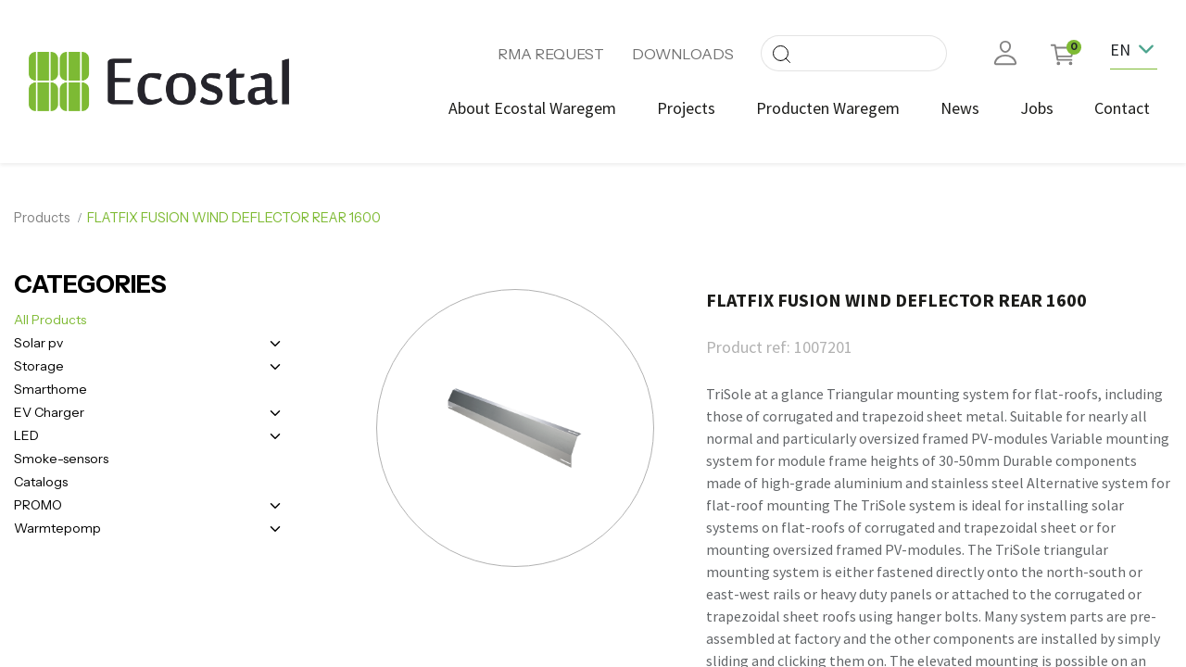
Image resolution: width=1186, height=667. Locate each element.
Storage (39, 366)
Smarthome (50, 389)
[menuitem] (532, 108)
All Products (50, 319)
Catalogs (41, 481)
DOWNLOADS (683, 53)
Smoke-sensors (61, 458)
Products (42, 217)
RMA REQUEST (551, 53)
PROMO (38, 505)
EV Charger (49, 412)
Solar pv (38, 342)
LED (26, 435)
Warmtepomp (57, 528)
